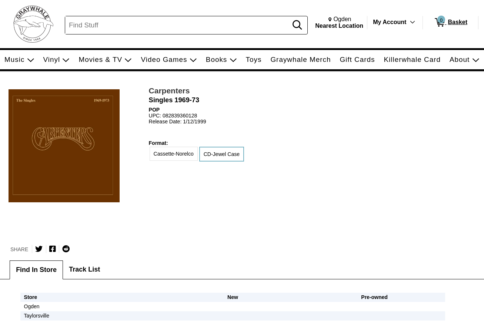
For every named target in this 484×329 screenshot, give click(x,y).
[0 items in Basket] (450, 22)
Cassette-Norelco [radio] (174, 154)
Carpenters (169, 90)
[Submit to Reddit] (66, 249)
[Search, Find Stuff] (177, 25)
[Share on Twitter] (39, 249)
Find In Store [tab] (36, 269)
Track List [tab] (84, 269)
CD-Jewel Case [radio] (222, 154)
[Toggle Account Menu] (412, 22)
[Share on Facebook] (52, 249)
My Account (389, 22)
